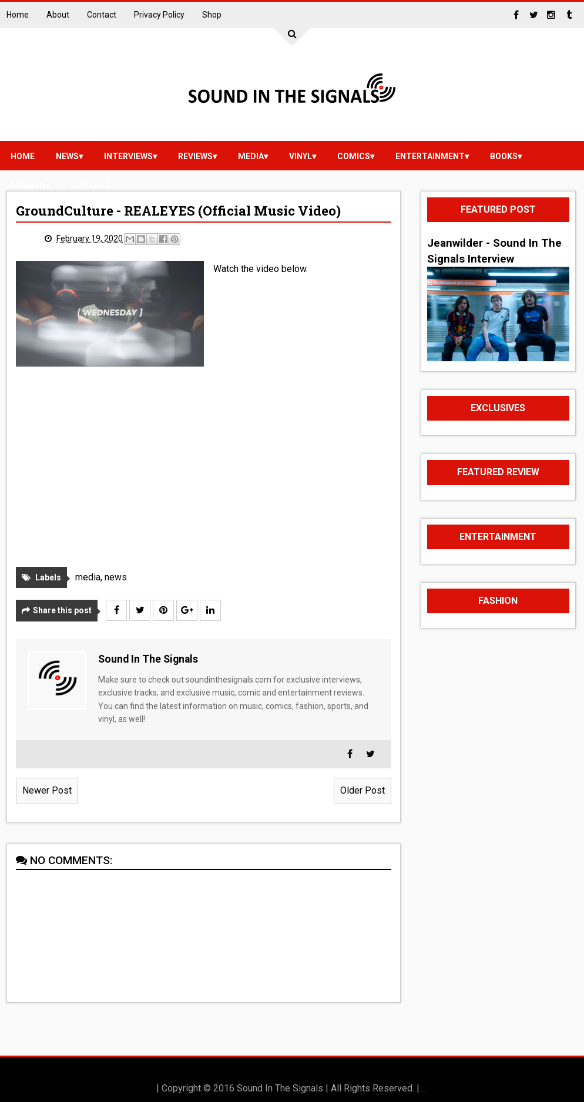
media (251, 156)
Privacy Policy (159, 14)
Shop (211, 14)
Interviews (128, 156)
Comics (353, 156)
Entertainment (430, 156)
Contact (101, 14)
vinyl (300, 156)
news (67, 156)
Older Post (362, 790)
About (57, 14)
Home (17, 14)
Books (504, 156)
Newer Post (47, 790)
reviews (195, 156)
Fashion (28, 185)
